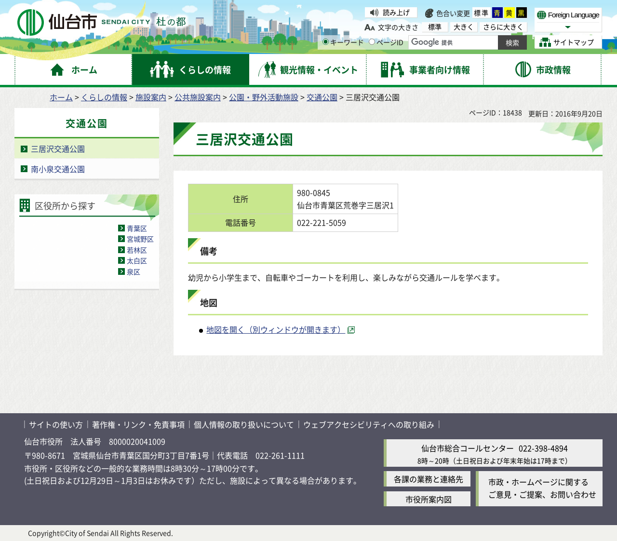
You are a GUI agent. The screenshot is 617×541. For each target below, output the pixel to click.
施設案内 (150, 97)
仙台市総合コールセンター (467, 448)
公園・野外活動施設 (263, 97)
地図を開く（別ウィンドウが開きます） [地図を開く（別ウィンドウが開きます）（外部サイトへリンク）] (275, 329)
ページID (386, 42)
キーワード (343, 42)
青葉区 (137, 228)
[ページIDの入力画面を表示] (372, 42)
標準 (481, 12)
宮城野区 (140, 238)
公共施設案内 (197, 97)
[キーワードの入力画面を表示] (325, 42)
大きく (464, 26)
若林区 (137, 250)
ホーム (61, 97)
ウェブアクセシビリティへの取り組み (368, 424)
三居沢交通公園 (58, 148)
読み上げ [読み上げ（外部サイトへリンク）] (396, 12)
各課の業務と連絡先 (428, 479)
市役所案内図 (428, 499)
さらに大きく (503, 26)
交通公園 (322, 97)
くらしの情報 (104, 97)
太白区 (137, 260)
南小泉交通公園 (58, 169)
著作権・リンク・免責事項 (138, 424)
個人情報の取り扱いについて (244, 424)
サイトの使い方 (56, 424)
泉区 (133, 271)
